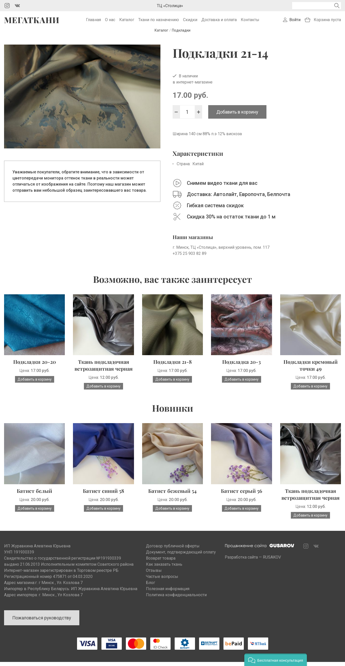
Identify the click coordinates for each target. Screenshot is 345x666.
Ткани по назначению (158, 21)
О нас (110, 21)
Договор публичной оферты (173, 550)
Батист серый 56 (241, 494)
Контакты (250, 21)
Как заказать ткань (164, 568)
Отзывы (154, 574)
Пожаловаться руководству (41, 622)
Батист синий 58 (103, 494)
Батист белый (34, 494)
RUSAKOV (272, 561)
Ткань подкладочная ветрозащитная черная (103, 369)
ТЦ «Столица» (170, 5)
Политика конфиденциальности (176, 598)
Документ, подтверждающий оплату (181, 556)
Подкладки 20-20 (34, 365)
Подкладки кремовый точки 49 (310, 369)
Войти (295, 21)
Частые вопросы (162, 580)
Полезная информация (167, 592)
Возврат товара (160, 562)
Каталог (126, 21)
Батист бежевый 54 (172, 494)
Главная (93, 21)
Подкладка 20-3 (241, 365)
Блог (150, 586)
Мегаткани (31, 22)
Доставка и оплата (219, 21)
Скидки (190, 21)
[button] (275, 660)
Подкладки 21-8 (172, 365)
